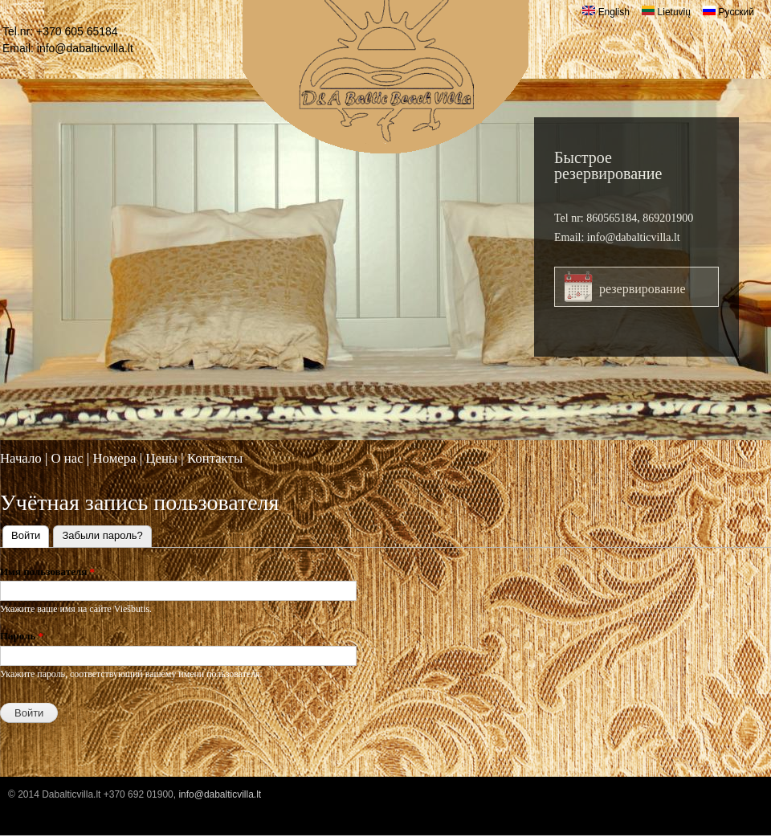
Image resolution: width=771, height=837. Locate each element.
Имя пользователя (47, 571)
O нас (67, 458)
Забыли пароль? (102, 535)
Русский (728, 12)
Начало (21, 458)
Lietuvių (666, 12)
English (606, 12)
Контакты (215, 458)
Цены (161, 458)
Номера (114, 458)
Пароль (21, 636)
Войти (30, 533)
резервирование (642, 289)
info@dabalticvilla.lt (85, 48)
